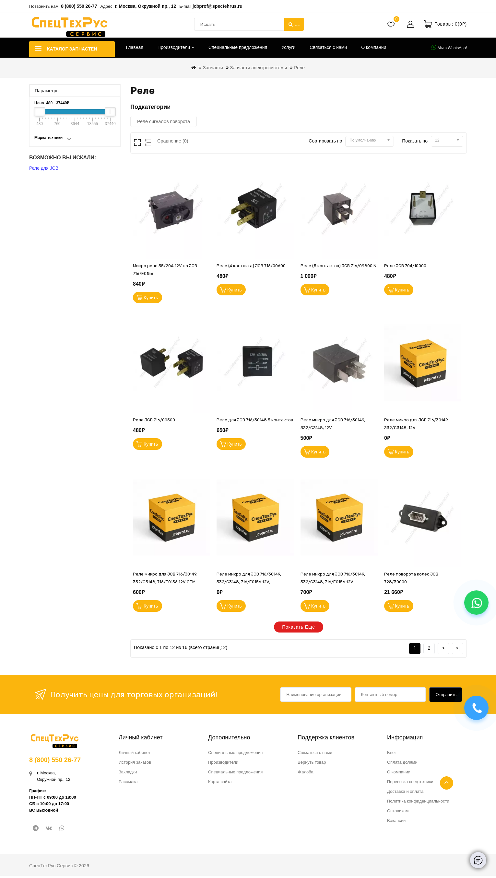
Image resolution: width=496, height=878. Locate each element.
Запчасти (213, 67)
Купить (151, 298)
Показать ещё (298, 629)
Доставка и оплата (405, 793)
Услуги (288, 47)
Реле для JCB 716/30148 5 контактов (255, 420)
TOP (446, 783)
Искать (294, 24)
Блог (391, 754)
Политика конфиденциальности (418, 803)
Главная (134, 47)
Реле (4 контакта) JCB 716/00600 (251, 265)
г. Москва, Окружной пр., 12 (145, 6)
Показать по (415, 140)
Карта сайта (219, 783)
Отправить (446, 696)
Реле (299, 67)
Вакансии (396, 822)
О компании (373, 47)
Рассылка (128, 783)
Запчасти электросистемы (258, 67)
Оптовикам (398, 813)
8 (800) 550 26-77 (79, 6)
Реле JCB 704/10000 (405, 265)
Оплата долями (402, 764)
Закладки (128, 774)
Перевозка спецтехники (410, 783)
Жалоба (305, 774)
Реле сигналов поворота (163, 121)
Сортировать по (325, 140)
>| (457, 650)
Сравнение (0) (172, 140)
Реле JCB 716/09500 (154, 420)
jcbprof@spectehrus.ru (217, 6)
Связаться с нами (328, 47)
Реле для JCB (43, 168)
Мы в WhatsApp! (449, 47)
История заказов (135, 764)
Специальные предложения (237, 47)
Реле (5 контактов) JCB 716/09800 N (338, 265)
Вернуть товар (312, 764)
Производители (176, 47)
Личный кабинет (134, 754)
